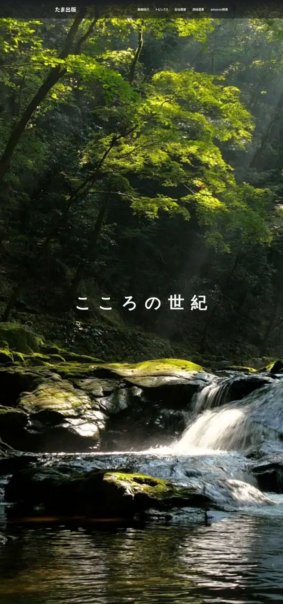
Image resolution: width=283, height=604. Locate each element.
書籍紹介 (143, 9)
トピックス (161, 9)
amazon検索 (219, 9)
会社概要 (180, 9)
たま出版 (66, 9)
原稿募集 (198, 9)
